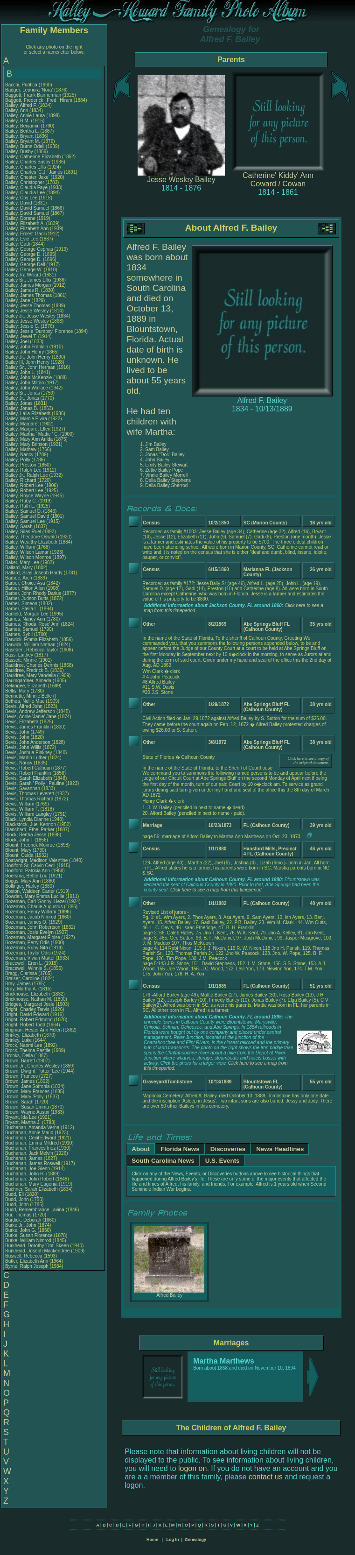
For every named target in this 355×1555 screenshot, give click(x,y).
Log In (172, 1539)
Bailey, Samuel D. (23, 511)
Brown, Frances (22, 1076)
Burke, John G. (20, 1230)
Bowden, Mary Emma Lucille (34, 896)
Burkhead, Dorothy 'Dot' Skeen (37, 1245)
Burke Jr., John (21, 1225)
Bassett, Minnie (21, 660)
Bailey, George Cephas (29, 249)
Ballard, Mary (19, 567)
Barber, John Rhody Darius (33, 593)
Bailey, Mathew (21, 449)
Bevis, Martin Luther (26, 757)
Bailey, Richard (21, 480)
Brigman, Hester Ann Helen (33, 1029)
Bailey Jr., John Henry (27, 357)
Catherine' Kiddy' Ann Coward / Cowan (278, 179)
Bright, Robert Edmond (29, 1019)
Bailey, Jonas (19, 403)
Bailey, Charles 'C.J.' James (34, 172)
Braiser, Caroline (23, 978)
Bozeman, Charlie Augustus (34, 906)
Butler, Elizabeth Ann (26, 1261)
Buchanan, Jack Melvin (29, 1153)
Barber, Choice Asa (25, 583)
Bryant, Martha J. (23, 1122)
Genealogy (195, 1539)
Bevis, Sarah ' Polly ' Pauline (34, 783)
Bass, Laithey (20, 654)
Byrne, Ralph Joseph (27, 1266)
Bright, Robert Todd (25, 1024)
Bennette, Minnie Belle (28, 696)
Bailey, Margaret (22, 423)
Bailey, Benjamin (23, 125)
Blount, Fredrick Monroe (30, 845)
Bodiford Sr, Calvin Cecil (30, 865)
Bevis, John (17, 732)
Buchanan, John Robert (29, 1178)
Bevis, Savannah (23, 788)
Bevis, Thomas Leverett (29, 793)
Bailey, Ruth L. (20, 506)
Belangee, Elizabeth (26, 685)
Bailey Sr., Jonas (23, 393)
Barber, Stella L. (21, 608)
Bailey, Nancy (20, 454)
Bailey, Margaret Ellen (27, 428)
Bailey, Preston (21, 464)
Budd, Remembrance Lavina (34, 1209)
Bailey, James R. (22, 290)
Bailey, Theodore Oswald (31, 536)
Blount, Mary (19, 850)
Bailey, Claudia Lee (25, 192)
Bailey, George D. (23, 254)
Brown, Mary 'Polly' (25, 1096)
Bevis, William (20, 803)
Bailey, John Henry (24, 351)
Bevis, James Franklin (28, 726)
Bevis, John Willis (23, 747)
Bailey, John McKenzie (28, 377)
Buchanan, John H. (25, 1173)
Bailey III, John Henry (27, 362)
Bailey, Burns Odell (24, 146)
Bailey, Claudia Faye (26, 187)
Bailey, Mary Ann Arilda (29, 439)
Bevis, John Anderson (27, 742)
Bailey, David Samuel (27, 208)
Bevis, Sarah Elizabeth (28, 778)
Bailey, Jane (18, 300)
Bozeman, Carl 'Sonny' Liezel (35, 901)
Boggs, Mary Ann (23, 881)
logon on (192, 1468)
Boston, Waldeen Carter (30, 891)
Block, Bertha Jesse (25, 834)
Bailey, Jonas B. (21, 408)
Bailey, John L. (20, 372)
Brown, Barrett (20, 1060)
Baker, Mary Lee (22, 562)
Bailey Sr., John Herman (30, 367)
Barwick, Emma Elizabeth (31, 639)
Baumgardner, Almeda (29, 680)
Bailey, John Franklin (26, 346)
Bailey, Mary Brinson (26, 444)
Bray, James (18, 983)
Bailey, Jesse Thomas (27, 305)
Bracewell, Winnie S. (26, 968)
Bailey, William (20, 547)
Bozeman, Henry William (30, 911)
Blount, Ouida (20, 855)
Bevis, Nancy (19, 762)
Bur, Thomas (19, 1214)
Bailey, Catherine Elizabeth (33, 156)
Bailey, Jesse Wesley (27, 310)
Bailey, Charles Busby (27, 161)
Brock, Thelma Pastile (27, 1050)
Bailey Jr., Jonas (23, 398)
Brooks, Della (19, 1055)
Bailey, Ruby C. (21, 500)
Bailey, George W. (23, 269)
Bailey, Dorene (21, 218)
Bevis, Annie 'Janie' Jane (30, 716)
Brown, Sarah (20, 1101)
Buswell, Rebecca (24, 1255)
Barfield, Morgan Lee (27, 613)
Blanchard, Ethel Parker (30, 829)
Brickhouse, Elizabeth (28, 994)
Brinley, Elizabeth (23, 1035)
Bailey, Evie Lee (21, 238)
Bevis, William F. (22, 809)
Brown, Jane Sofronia (27, 1086)
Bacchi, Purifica (22, 84)
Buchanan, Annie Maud (29, 1132)
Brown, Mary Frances (27, 1091)
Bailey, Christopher (25, 182)
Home (152, 1539)
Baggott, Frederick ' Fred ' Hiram (38, 100)
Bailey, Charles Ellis (25, 167)
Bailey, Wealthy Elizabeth (31, 541)
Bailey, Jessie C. (22, 326)
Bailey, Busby (20, 151)
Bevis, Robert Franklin (28, 773)
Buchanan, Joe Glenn (27, 1168)
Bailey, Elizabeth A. (25, 223)
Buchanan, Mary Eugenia (31, 1184)
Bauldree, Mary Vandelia (30, 675)
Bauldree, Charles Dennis (31, 665)
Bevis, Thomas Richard (29, 798)
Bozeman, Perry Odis (27, 942)
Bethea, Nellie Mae (25, 701)
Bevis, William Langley (28, 814)
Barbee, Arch (19, 577)
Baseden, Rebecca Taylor (31, 649)
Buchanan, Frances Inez (30, 1148)
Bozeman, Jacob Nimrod (30, 916)
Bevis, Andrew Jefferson (30, 711)
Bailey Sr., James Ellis (28, 280)
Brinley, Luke (19, 1040)
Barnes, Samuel (22, 629)
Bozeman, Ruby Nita (26, 947)
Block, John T (19, 839)
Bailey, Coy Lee (21, 197)
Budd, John (17, 1199)
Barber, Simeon (22, 603)
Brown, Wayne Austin (27, 1112)
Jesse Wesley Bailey (181, 180)
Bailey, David (19, 202)
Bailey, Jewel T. (21, 336)
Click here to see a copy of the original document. (308, 760)
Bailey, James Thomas (28, 295)
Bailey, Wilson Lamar (27, 552)
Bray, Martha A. (21, 988)
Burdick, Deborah (23, 1220)
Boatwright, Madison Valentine (36, 860)
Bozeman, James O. (26, 922)
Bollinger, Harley (23, 886)
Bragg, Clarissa (21, 973)
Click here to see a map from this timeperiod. (216, 889)
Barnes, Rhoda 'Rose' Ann (32, 624)
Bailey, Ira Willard (23, 274)
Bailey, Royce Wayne (27, 495)
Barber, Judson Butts (27, 598)
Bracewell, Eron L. (24, 963)
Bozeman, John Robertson (32, 927)
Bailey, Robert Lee (24, 485)
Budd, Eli (15, 1194)
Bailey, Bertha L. (22, 131)
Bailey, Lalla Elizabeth (27, 413)
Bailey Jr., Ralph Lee (26, 475)
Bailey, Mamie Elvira (26, 418)
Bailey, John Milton (24, 382)
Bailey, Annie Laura (25, 115)
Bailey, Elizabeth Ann (27, 228)
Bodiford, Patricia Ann (27, 870)
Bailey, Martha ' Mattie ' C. (32, 434)
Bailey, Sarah (19, 526)
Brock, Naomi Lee (23, 1045)
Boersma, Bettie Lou (26, 875)
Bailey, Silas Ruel (23, 531)
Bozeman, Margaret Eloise (32, 937)
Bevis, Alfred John (23, 706)
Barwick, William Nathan (30, 644)
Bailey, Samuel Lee (25, 521)
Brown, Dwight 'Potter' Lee (32, 1071)
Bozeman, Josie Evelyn (29, 932)
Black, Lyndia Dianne (27, 819)
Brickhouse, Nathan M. (28, 999)
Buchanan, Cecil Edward (30, 1137)
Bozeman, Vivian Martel (29, 958)
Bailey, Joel (17, 341)
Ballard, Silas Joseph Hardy (34, 572)
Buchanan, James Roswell (32, 1163)
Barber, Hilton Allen (25, 588)
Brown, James (20, 1081)
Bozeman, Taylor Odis (28, 952)
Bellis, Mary (17, 690)
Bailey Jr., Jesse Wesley (30, 315)
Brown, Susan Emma (27, 1107)
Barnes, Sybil (19, 634)
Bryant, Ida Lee (21, 1117)
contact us (266, 1477)
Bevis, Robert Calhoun (28, 767)
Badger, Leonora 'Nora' (29, 89)
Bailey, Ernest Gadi (25, 233)
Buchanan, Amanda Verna (32, 1127)
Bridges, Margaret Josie (30, 1004)
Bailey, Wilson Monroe (28, 557)
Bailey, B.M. (18, 120)
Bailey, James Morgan (28, 285)
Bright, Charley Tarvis (27, 1009)
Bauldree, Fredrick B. (27, 670)
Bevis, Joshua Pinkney (28, 752)
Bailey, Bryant (20, 136)
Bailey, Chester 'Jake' (27, 177)
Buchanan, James (24, 1158)
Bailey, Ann (17, 110)
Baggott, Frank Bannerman (33, 95)
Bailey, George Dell (25, 264)
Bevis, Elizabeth (22, 721)
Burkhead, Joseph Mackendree (37, 1250)
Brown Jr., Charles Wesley (32, 1065)
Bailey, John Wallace (26, 387)
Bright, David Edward (27, 1014)
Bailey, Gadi (18, 244)
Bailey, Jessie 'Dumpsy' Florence (39, 331)
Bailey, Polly (18, 459)
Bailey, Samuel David (27, 516)
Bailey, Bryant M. (22, 141)
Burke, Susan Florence (29, 1235)
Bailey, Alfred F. (21, 105)
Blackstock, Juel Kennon (30, 824)
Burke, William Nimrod (28, 1240)
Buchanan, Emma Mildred (32, 1142)
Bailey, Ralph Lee (23, 470)
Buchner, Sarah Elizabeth (31, 1189)
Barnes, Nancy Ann (25, 619)
